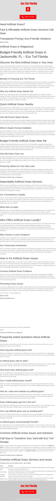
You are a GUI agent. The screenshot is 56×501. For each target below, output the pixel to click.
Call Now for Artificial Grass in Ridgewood (11, 177)
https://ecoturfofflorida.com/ (7, 298)
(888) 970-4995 (4, 42)
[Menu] (28, 9)
